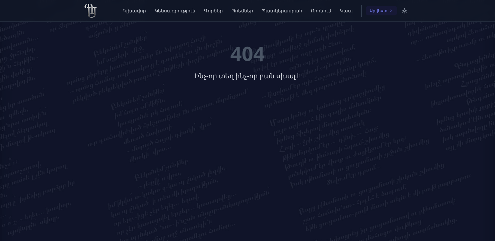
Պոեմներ (242, 10)
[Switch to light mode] (404, 11)
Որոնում (321, 10)
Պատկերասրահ (282, 10)
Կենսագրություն (175, 10)
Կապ (346, 10)
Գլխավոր (134, 10)
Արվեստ (381, 10)
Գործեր (213, 10)
